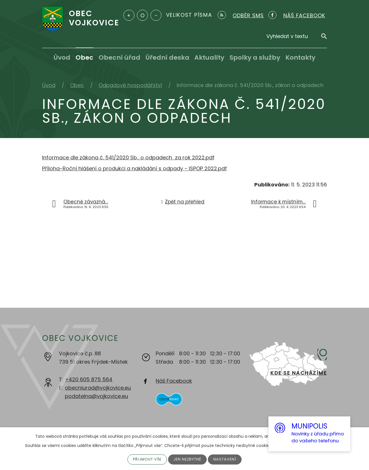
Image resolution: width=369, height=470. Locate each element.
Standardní (142, 15)
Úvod (62, 57)
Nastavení (227, 459)
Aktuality (209, 57)
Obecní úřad (119, 57)
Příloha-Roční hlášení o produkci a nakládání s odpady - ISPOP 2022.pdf (134, 168)
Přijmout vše (145, 459)
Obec (84, 57)
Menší (155, 15)
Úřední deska (167, 57)
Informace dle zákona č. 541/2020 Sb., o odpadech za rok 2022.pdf (128, 157)
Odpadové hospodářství (130, 85)
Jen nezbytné (188, 459)
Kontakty (300, 57)
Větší (128, 15)
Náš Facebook (174, 380)
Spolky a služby (254, 57)
